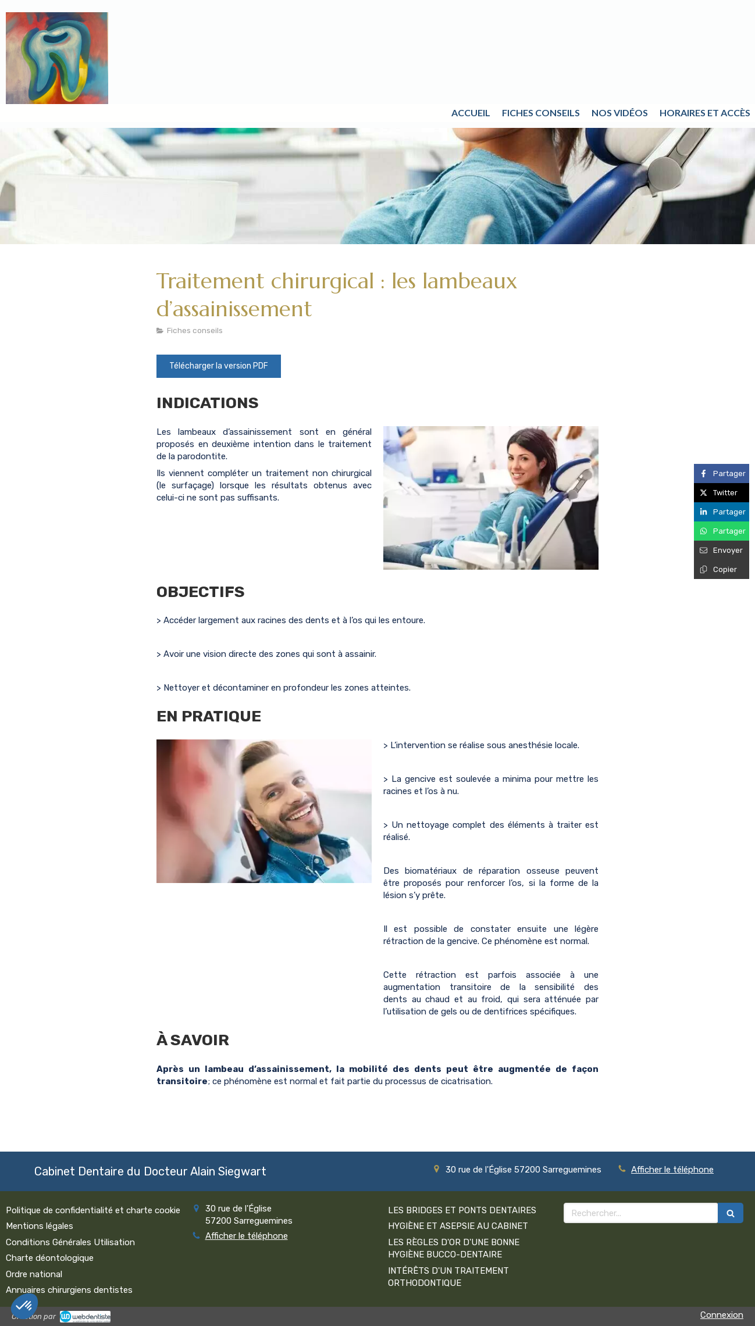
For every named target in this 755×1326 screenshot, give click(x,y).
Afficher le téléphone (672, 1169)
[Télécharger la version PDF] (218, 366)
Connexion (721, 1315)
